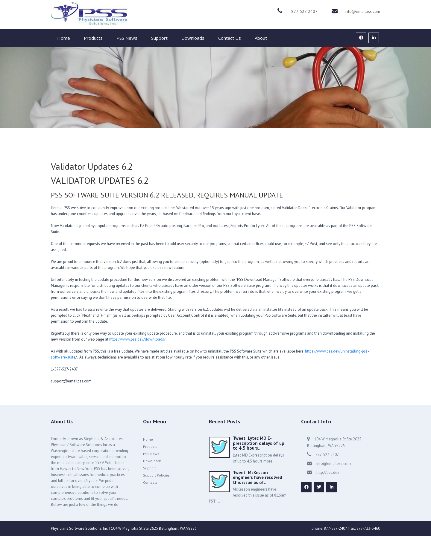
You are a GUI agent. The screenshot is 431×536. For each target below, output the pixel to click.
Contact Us (229, 38)
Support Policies (156, 475)
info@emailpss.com (362, 11)
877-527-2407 (304, 11)
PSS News (126, 38)
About (261, 38)
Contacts (150, 482)
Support (159, 38)
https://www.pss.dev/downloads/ (137, 339)
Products (93, 38)
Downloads (192, 38)
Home (63, 38)
